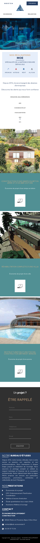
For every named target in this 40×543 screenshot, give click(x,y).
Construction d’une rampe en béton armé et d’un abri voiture (20, 133)
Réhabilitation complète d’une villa (16, 217)
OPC (20, 122)
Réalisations (32, 14)
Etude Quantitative (20, 112)
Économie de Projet (20, 107)
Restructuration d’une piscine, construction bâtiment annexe (17, 304)
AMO (20, 103)
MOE (20, 117)
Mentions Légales (16, 537)
